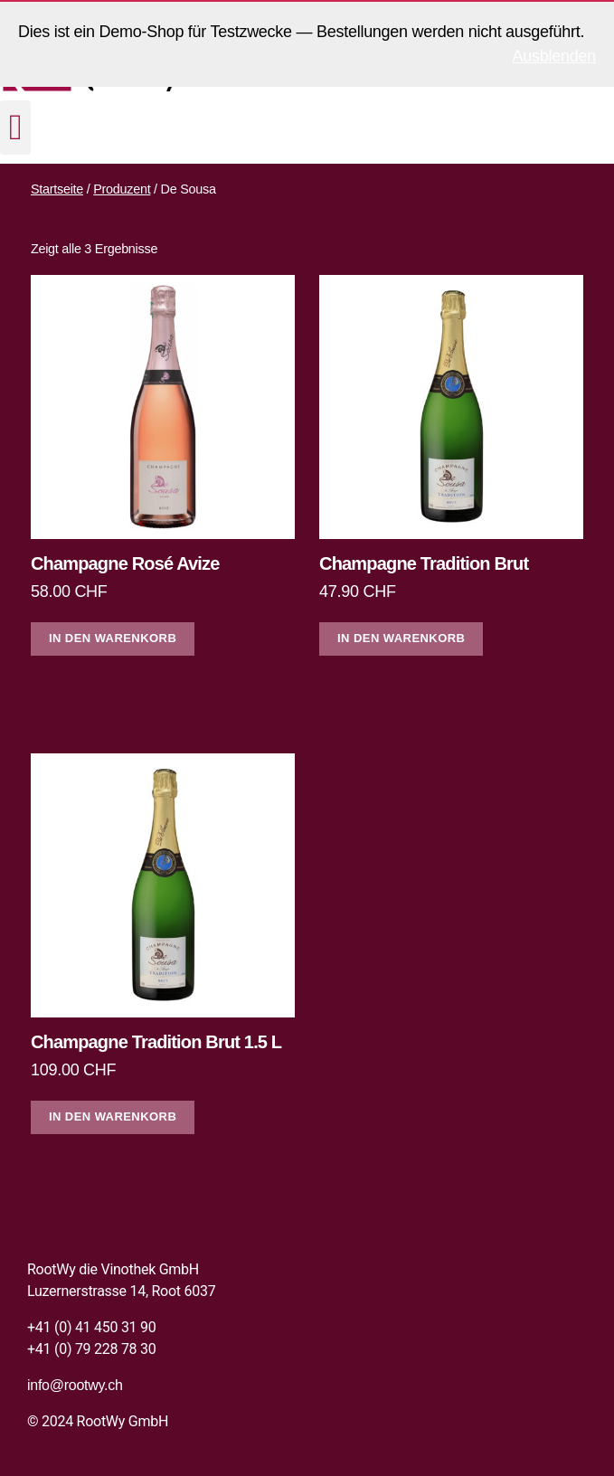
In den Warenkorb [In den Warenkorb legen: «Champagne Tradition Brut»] (401, 638)
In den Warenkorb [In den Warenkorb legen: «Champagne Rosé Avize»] (112, 638)
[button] (15, 127)
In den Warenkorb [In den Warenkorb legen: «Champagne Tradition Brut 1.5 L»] (112, 1116)
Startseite (57, 189)
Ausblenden (554, 56)
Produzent (121, 189)
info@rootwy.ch (75, 1385)
